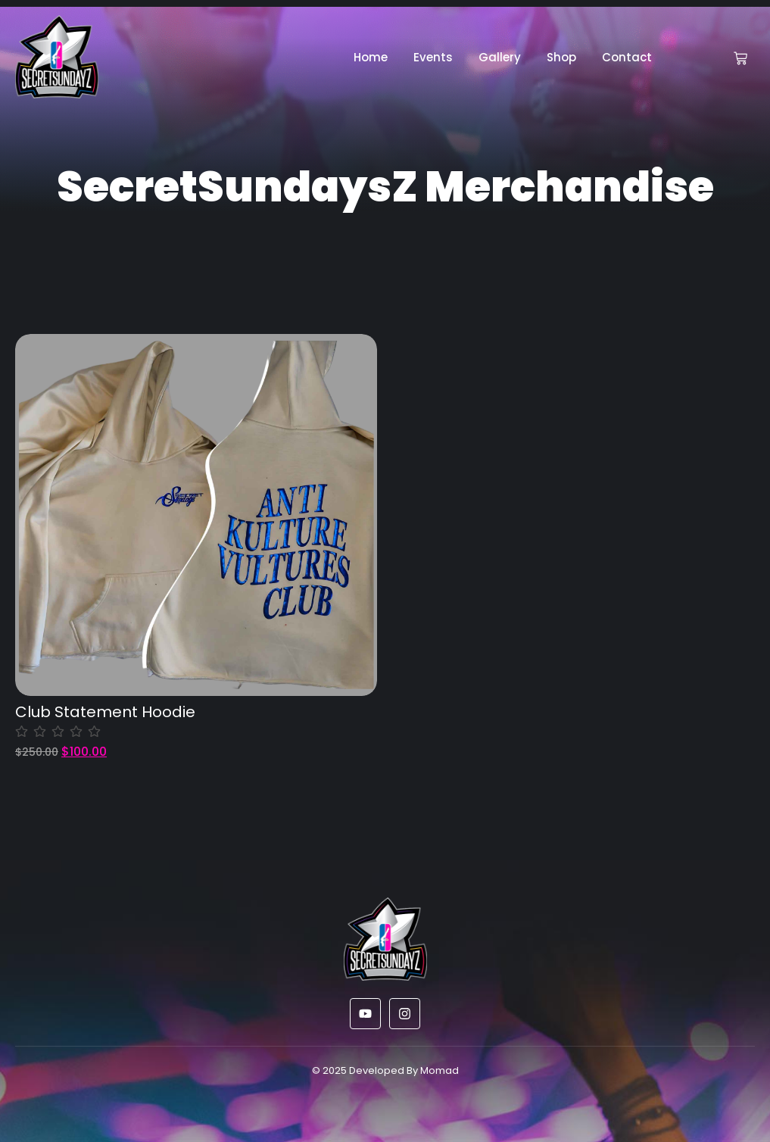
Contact (627, 57)
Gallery (500, 57)
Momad (439, 1070)
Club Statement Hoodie (105, 712)
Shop (561, 57)
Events (433, 57)
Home (371, 57)
